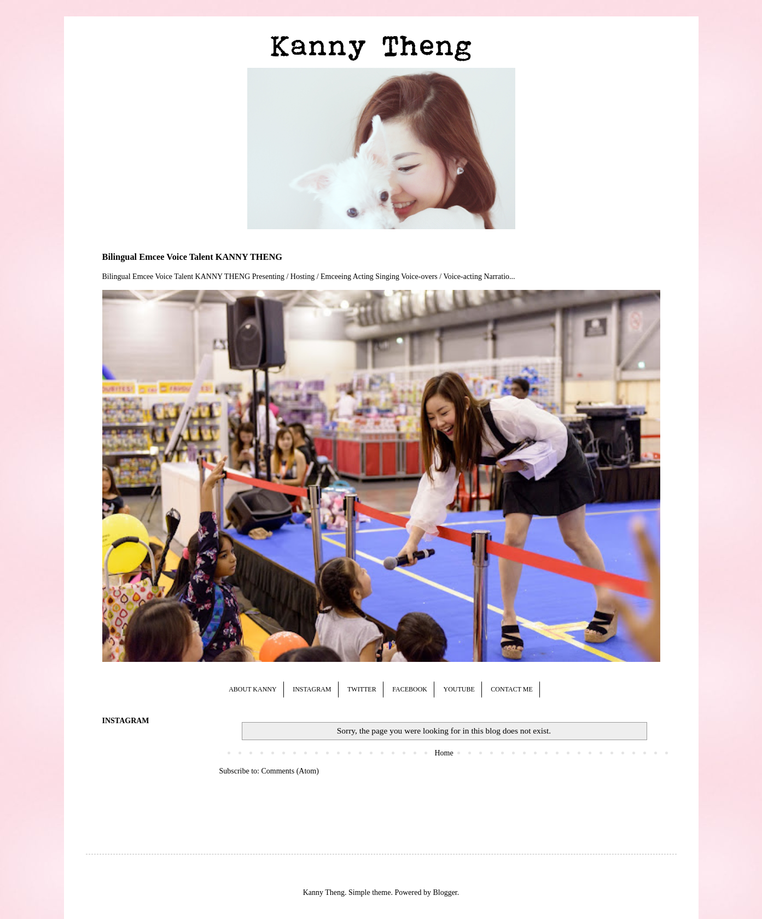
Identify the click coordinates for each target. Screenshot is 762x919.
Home (443, 753)
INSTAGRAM (312, 689)
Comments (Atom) (290, 771)
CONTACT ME (512, 689)
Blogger (445, 892)
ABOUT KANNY (252, 689)
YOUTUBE (458, 689)
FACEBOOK (409, 689)
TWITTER (361, 689)
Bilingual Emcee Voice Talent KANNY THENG (192, 257)
